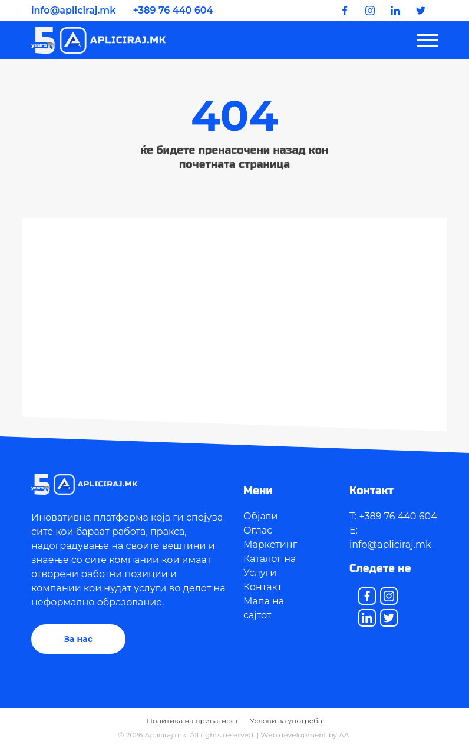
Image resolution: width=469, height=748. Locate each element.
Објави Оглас (260, 523)
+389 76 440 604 (173, 10)
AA (344, 734)
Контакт (262, 587)
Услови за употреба (286, 720)
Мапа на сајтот (263, 608)
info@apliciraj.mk (73, 10)
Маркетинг (270, 544)
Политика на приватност (192, 720)
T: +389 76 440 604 (393, 516)
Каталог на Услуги (269, 565)
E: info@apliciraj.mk (390, 537)
